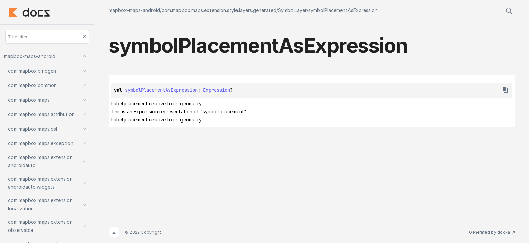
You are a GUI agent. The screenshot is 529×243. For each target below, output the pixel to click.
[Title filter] (47, 37)
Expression (216, 90)
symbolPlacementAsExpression (343, 10)
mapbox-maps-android (134, 10)
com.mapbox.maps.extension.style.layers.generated (219, 10)
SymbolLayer (292, 10)
